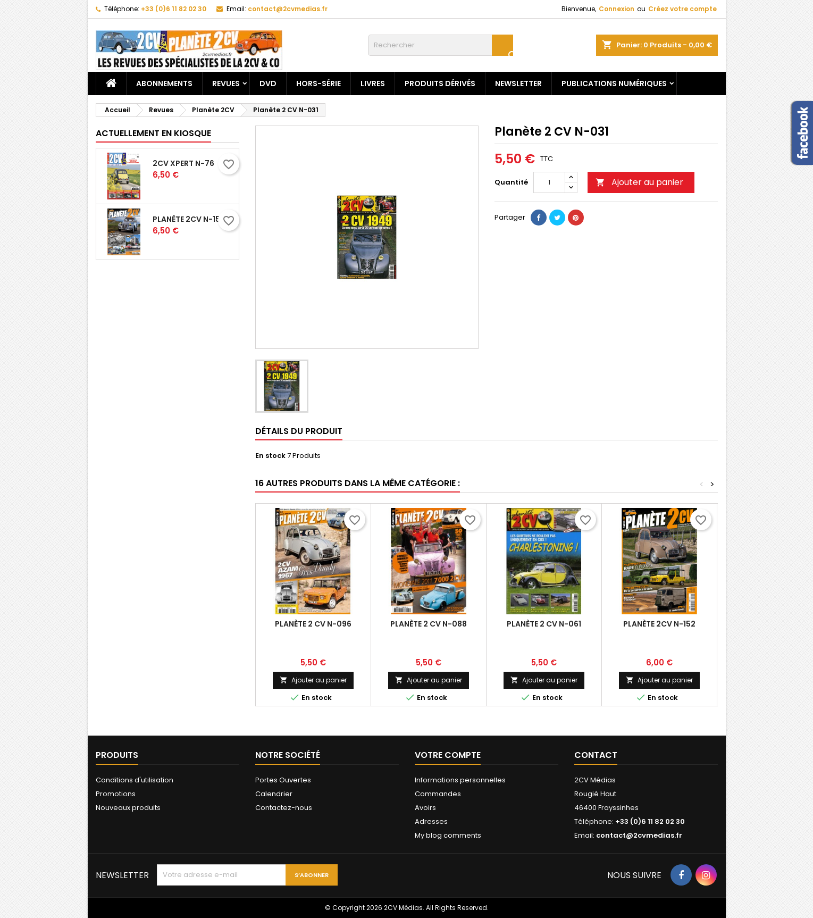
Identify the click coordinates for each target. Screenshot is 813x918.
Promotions (116, 794)
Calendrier (273, 794)
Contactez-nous (283, 808)
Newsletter (518, 83)
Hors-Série (318, 83)
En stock (270, 456)
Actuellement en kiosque (153, 133)
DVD (267, 83)
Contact (595, 755)
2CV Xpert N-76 (183, 163)
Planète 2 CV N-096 (313, 624)
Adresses (431, 821)
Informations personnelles (460, 780)
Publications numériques (614, 83)
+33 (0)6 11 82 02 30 (173, 8)
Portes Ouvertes (283, 780)
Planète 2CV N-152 (659, 624)
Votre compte (448, 755)
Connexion (616, 8)
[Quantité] (549, 182)
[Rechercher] (440, 45)
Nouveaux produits (128, 808)
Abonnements (164, 83)
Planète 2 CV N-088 (428, 624)
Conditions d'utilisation (134, 780)
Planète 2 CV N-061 (544, 624)
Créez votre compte (682, 8)
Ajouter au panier (639, 182)
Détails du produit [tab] (298, 431)
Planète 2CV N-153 (189, 219)
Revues (226, 83)
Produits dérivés (440, 83)
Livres (373, 83)
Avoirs (425, 808)
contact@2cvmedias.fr (288, 8)
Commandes (438, 794)
